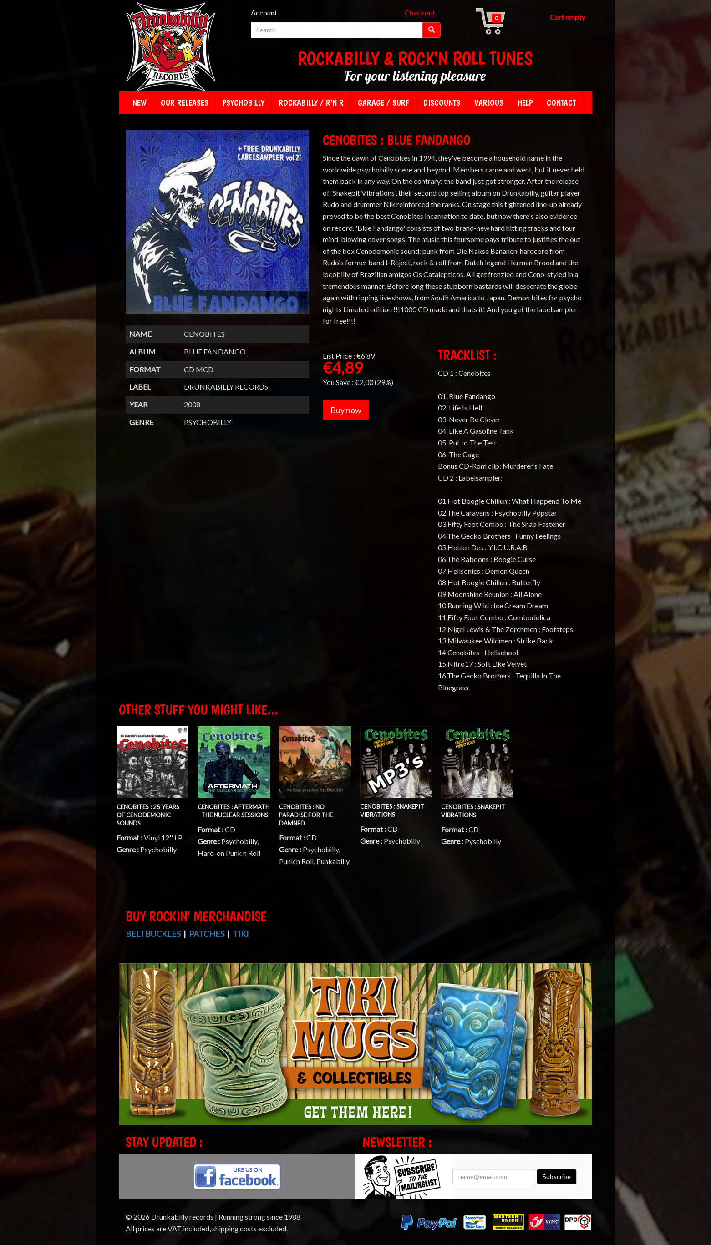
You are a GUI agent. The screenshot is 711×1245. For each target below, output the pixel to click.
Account (264, 12)
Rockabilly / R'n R (311, 102)
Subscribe (557, 1176)
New (139, 102)
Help (525, 102)
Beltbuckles (153, 934)
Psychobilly (243, 102)
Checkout (420, 12)
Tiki (241, 934)
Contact (561, 102)
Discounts (441, 102)
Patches (206, 934)
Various (488, 102)
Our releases (184, 102)
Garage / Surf (383, 102)
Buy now (345, 410)
